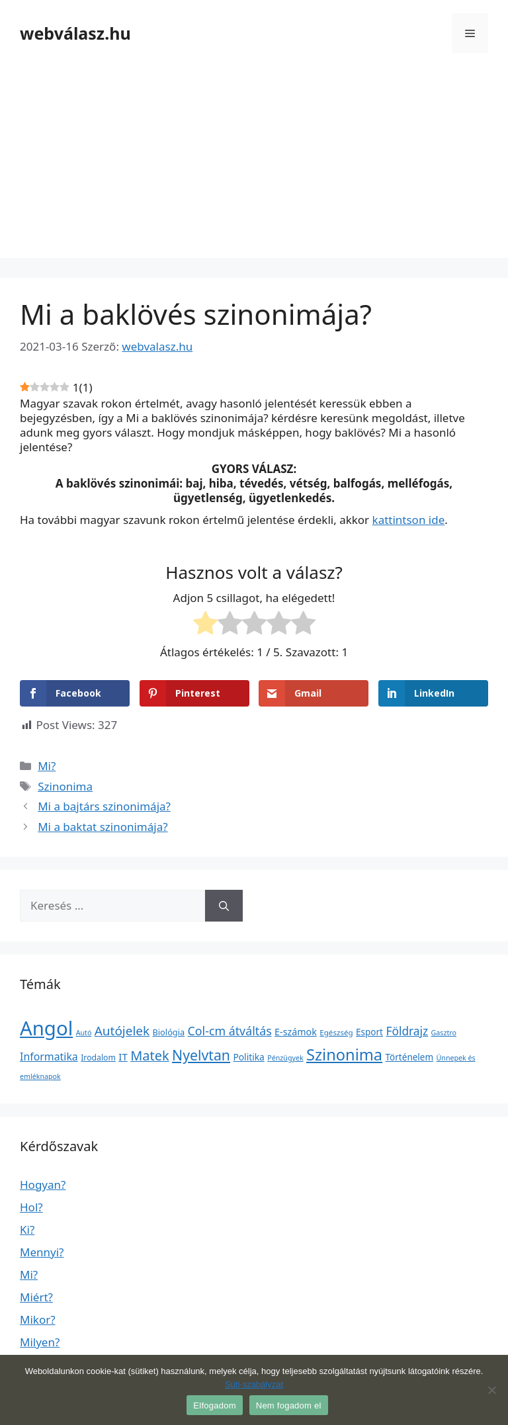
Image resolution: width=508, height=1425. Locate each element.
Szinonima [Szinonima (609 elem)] (344, 1054)
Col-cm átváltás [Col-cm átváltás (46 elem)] (230, 1031)
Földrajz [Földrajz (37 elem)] (407, 1031)
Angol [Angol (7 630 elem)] (46, 1028)
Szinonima (65, 786)
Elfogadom (214, 1405)
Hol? (31, 1207)
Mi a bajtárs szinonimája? (104, 806)
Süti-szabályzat (254, 1384)
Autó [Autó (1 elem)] (84, 1032)
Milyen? (40, 1342)
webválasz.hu (75, 33)
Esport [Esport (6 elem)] (369, 1032)
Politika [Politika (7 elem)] (248, 1057)
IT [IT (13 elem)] (123, 1056)
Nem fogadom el (288, 1405)
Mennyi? (42, 1252)
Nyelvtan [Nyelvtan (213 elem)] (201, 1054)
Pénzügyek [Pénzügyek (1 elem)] (285, 1057)
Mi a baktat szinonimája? (102, 826)
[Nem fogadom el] (491, 1390)
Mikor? (38, 1319)
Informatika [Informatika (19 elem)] (49, 1056)
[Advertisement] (254, 165)
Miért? (36, 1297)
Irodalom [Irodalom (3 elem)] (98, 1057)
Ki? (27, 1229)
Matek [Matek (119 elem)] (149, 1055)
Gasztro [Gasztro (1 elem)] (443, 1032)
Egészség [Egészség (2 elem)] (336, 1032)
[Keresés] (224, 906)
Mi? (47, 765)
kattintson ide (408, 519)
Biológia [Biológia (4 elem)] (169, 1032)
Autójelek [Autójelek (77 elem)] (122, 1030)
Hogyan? (42, 1184)
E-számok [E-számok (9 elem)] (296, 1031)
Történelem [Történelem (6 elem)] (410, 1057)
